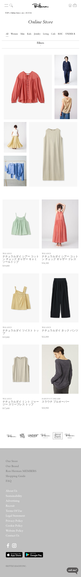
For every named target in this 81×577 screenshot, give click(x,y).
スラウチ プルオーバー (55, 402)
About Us (11, 491)
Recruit (10, 506)
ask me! (72, 570)
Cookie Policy (14, 525)
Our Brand (12, 466)
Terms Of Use (14, 511)
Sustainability (14, 496)
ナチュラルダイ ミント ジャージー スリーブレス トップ (21, 403)
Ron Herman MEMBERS (21, 471)
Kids (29, 34)
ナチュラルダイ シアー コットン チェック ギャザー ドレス (60, 258)
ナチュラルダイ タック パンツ (60, 330)
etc (23, 13)
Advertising (13, 501)
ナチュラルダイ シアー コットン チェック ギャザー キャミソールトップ (21, 259)
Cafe (53, 34)
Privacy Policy (14, 521)
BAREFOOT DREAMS (51, 399)
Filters (40, 44)
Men (22, 34)
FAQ (8, 481)
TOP (7, 13)
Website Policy (14, 530)
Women (14, 34)
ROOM (29, 13)
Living (46, 34)
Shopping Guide (15, 476)
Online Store (15, 13)
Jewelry (37, 34)
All (7, 34)
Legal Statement (15, 515)
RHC (60, 34)
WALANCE (7, 253)
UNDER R (70, 34)
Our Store (12, 461)
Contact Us (12, 535)
